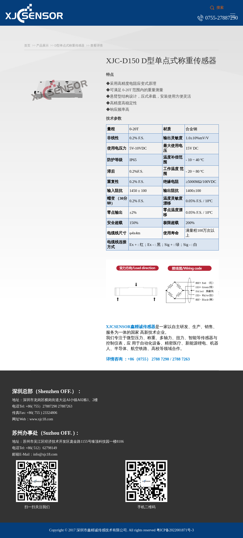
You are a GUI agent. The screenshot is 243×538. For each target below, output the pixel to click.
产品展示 (42, 45)
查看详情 (96, 45)
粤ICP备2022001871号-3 (175, 530)
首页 (27, 45)
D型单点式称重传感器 (70, 45)
